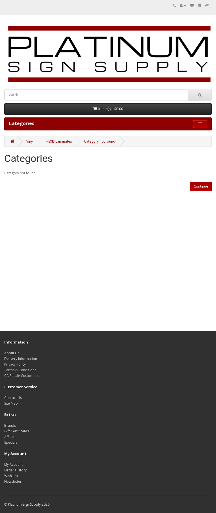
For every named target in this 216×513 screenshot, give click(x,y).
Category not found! (100, 141)
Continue (201, 186)
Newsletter (12, 481)
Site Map (11, 403)
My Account (13, 464)
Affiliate (10, 436)
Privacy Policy (15, 364)
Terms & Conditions (20, 370)
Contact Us (13, 397)
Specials (10, 442)
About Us (11, 353)
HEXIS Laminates (59, 141)
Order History (15, 470)
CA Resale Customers (21, 375)
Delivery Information (20, 358)
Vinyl (30, 141)
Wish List (11, 475)
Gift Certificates (16, 431)
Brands (10, 425)
